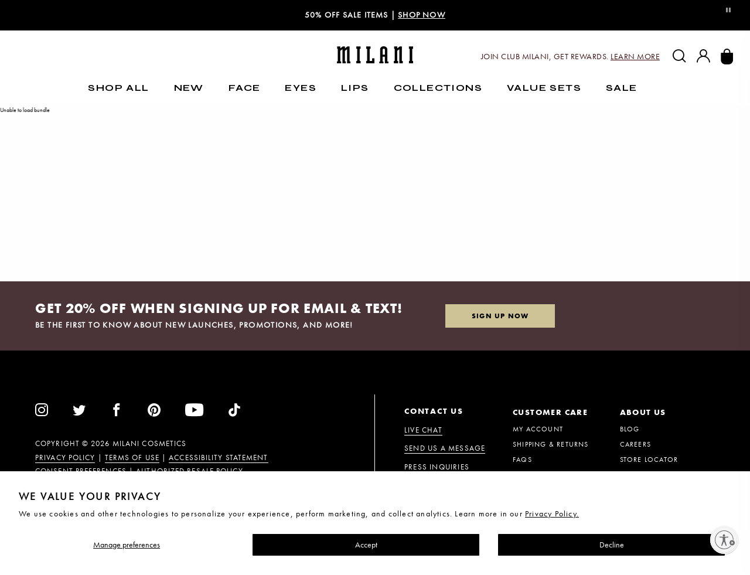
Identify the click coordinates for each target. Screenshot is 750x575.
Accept (366, 544)
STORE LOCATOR (649, 459)
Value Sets (544, 87)
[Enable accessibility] (724, 540)
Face (245, 87)
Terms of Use (132, 457)
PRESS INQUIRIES (436, 467)
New (189, 87)
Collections (438, 87)
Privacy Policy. (552, 513)
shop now (421, 14)
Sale (622, 87)
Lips (355, 87)
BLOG (630, 429)
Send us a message (444, 448)
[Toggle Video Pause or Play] (728, 10)
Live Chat (423, 430)
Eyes (300, 87)
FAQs (522, 459)
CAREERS (635, 444)
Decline (611, 544)
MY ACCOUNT (538, 429)
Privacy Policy (65, 457)
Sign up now (500, 316)
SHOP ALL (118, 87)
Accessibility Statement (218, 457)
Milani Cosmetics (149, 443)
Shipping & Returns (551, 444)
